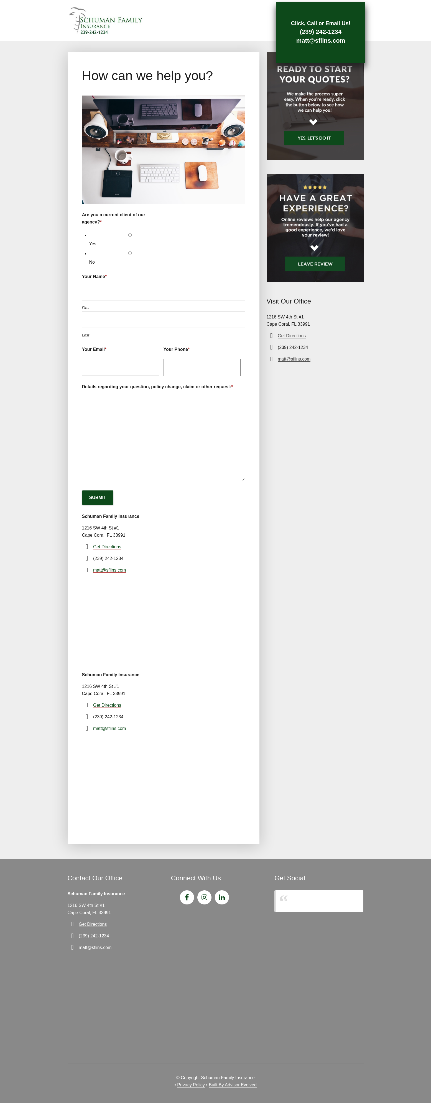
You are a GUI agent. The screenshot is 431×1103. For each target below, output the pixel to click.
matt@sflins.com (315, 39)
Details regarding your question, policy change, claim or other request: (157, 386)
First (86, 307)
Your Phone (177, 349)
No (92, 262)
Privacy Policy (191, 1085)
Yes (92, 243)
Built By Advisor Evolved (233, 1085)
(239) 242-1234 (315, 30)
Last (85, 335)
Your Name (94, 276)
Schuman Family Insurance (310, 901)
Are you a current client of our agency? (113, 218)
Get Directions (107, 546)
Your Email (94, 349)
